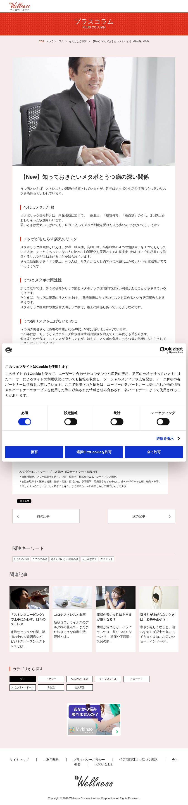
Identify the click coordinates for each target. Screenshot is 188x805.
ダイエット (106, 559)
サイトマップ (19, 759)
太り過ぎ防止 (89, 559)
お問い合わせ (104, 764)
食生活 (51, 687)
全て (22, 678)
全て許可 (154, 452)
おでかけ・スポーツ (22, 687)
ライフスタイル (108, 678)
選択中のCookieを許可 (94, 452)
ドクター (51, 678)
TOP (41, 41)
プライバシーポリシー (89, 759)
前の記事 (43, 516)
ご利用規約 (51, 759)
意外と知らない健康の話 (64, 559)
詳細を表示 (165, 438)
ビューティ (136, 678)
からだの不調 (21, 559)
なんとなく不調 (77, 41)
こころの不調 (39, 559)
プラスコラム (56, 41)
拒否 (34, 452)
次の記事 (139, 516)
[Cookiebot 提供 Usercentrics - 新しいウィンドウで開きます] (163, 350)
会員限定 (80, 687)
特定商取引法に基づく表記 (138, 759)
